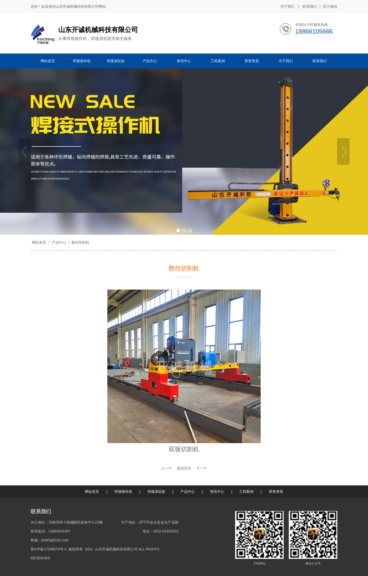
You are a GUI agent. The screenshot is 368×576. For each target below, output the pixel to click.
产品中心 (59, 242)
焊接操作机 (123, 491)
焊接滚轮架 (156, 491)
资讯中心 (217, 491)
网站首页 (39, 242)
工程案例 (246, 491)
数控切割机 (80, 242)
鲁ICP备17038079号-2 (48, 549)
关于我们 (287, 6)
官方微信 (330, 6)
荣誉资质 (276, 491)
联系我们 (310, 6)
